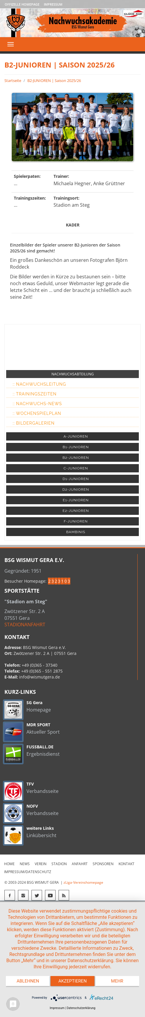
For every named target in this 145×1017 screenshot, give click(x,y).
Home (9, 863)
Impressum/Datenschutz (27, 871)
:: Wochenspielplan (37, 413)
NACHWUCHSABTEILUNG (72, 374)
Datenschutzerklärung (81, 1008)
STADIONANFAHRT (24, 624)
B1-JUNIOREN (76, 447)
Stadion (59, 863)
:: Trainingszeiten (34, 394)
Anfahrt (80, 863)
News (25, 863)
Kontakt (126, 863)
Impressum (53, 4)
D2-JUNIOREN (75, 489)
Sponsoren (103, 863)
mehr (117, 981)
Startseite (12, 80)
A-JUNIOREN (76, 436)
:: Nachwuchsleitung (39, 384)
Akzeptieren (72, 981)
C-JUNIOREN (76, 468)
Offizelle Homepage (22, 4)
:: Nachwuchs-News (37, 403)
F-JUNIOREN (76, 521)
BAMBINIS (75, 532)
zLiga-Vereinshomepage (83, 882)
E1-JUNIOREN (76, 500)
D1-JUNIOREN (76, 479)
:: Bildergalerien (34, 423)
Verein (40, 863)
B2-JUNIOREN (75, 458)
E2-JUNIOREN (76, 511)
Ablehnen (27, 981)
